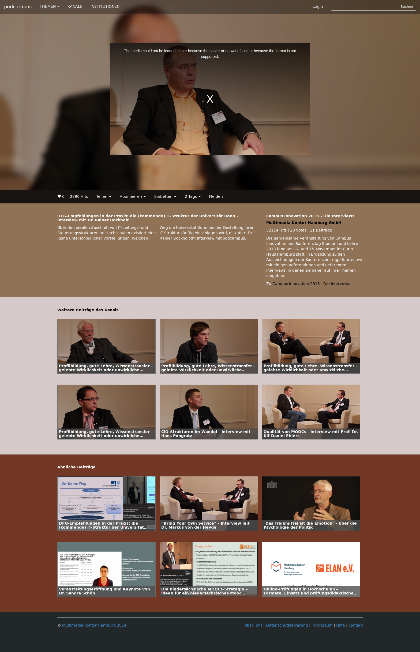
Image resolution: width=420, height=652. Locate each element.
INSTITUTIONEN (105, 6)
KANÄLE (75, 6)
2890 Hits (79, 196)
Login (318, 6)
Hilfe (340, 625)
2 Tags (193, 196)
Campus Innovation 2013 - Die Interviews (311, 284)
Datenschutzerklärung (287, 625)
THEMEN (49, 6)
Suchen (407, 7)
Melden (216, 196)
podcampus (18, 7)
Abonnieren (133, 196)
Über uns (253, 625)
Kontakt (355, 625)
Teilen (103, 196)
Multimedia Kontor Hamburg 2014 (94, 625)
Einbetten (165, 196)
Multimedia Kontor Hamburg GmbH (304, 223)
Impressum (322, 625)
